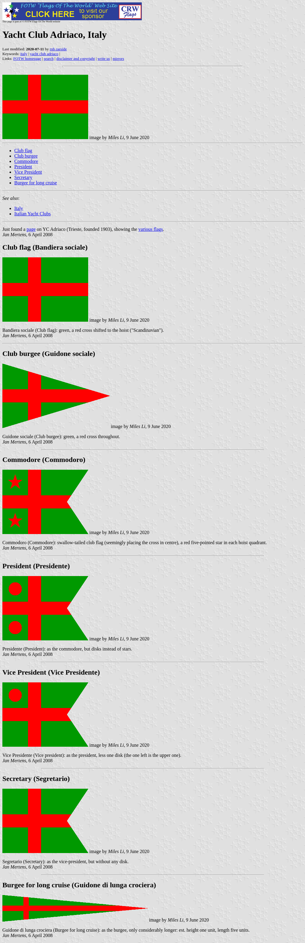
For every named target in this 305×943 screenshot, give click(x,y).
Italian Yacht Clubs (32, 213)
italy (23, 54)
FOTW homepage (27, 58)
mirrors (118, 58)
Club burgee (26, 155)
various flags (151, 229)
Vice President (28, 172)
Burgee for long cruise (35, 182)
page (31, 229)
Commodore (26, 161)
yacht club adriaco (44, 54)
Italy (18, 208)
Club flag (23, 150)
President (23, 166)
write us (104, 58)
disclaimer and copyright (75, 58)
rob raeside (58, 49)
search (49, 58)
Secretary (23, 177)
